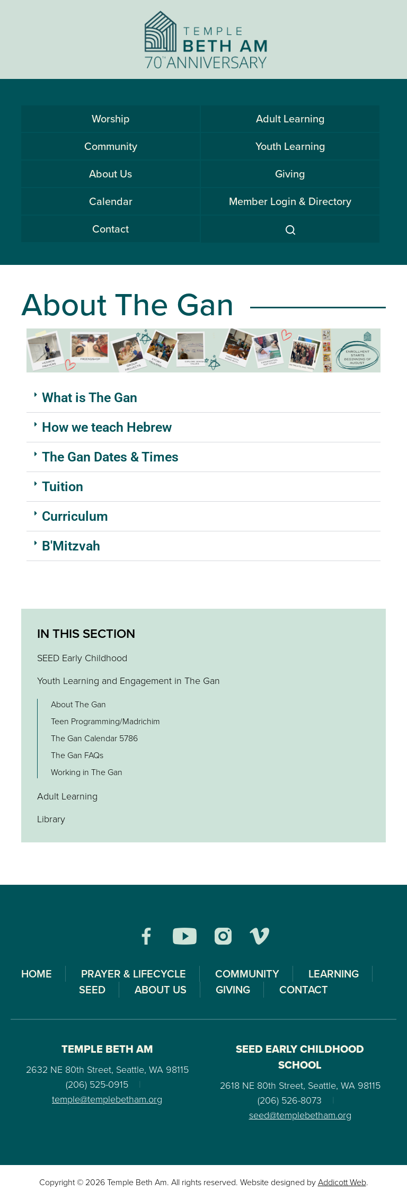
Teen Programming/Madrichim (105, 721)
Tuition (62, 486)
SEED (92, 990)
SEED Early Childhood (82, 658)
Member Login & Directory (290, 201)
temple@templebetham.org (107, 1099)
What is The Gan (89, 397)
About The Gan (78, 704)
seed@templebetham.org (300, 1115)
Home (36, 974)
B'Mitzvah (71, 546)
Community (110, 146)
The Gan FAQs (77, 755)
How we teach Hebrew (107, 427)
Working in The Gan (86, 772)
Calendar (110, 201)
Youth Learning (290, 146)
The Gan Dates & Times (110, 457)
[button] (203, 398)
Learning (333, 974)
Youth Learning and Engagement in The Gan (128, 681)
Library (51, 819)
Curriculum (75, 516)
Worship (111, 119)
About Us (110, 174)
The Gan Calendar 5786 (94, 738)
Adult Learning (290, 119)
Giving (290, 174)
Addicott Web (342, 1182)
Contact (110, 229)
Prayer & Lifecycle (133, 974)
